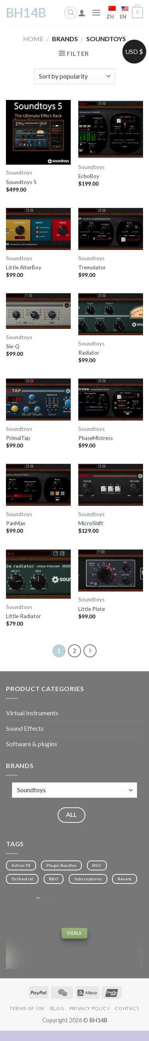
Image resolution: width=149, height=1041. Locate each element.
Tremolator (92, 267)
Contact (127, 1008)
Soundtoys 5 (21, 182)
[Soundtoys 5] (38, 132)
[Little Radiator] (38, 574)
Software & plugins (31, 743)
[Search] (70, 12)
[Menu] (96, 12)
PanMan (15, 523)
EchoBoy (88, 176)
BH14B (26, 12)
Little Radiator (23, 616)
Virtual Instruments (32, 712)
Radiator (88, 353)
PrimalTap (18, 438)
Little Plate (91, 609)
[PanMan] (38, 485)
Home (33, 38)
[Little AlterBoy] (38, 229)
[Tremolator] (110, 229)
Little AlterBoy (23, 267)
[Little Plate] (110, 570)
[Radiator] (110, 314)
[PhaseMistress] (110, 399)
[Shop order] (74, 76)
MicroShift (90, 523)
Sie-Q (12, 346)
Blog (57, 1008)
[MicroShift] (110, 485)
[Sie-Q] (38, 311)
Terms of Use (27, 1008)
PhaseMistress (95, 438)
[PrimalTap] (38, 399)
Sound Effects (25, 728)
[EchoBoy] (110, 129)
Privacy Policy (90, 1008)
